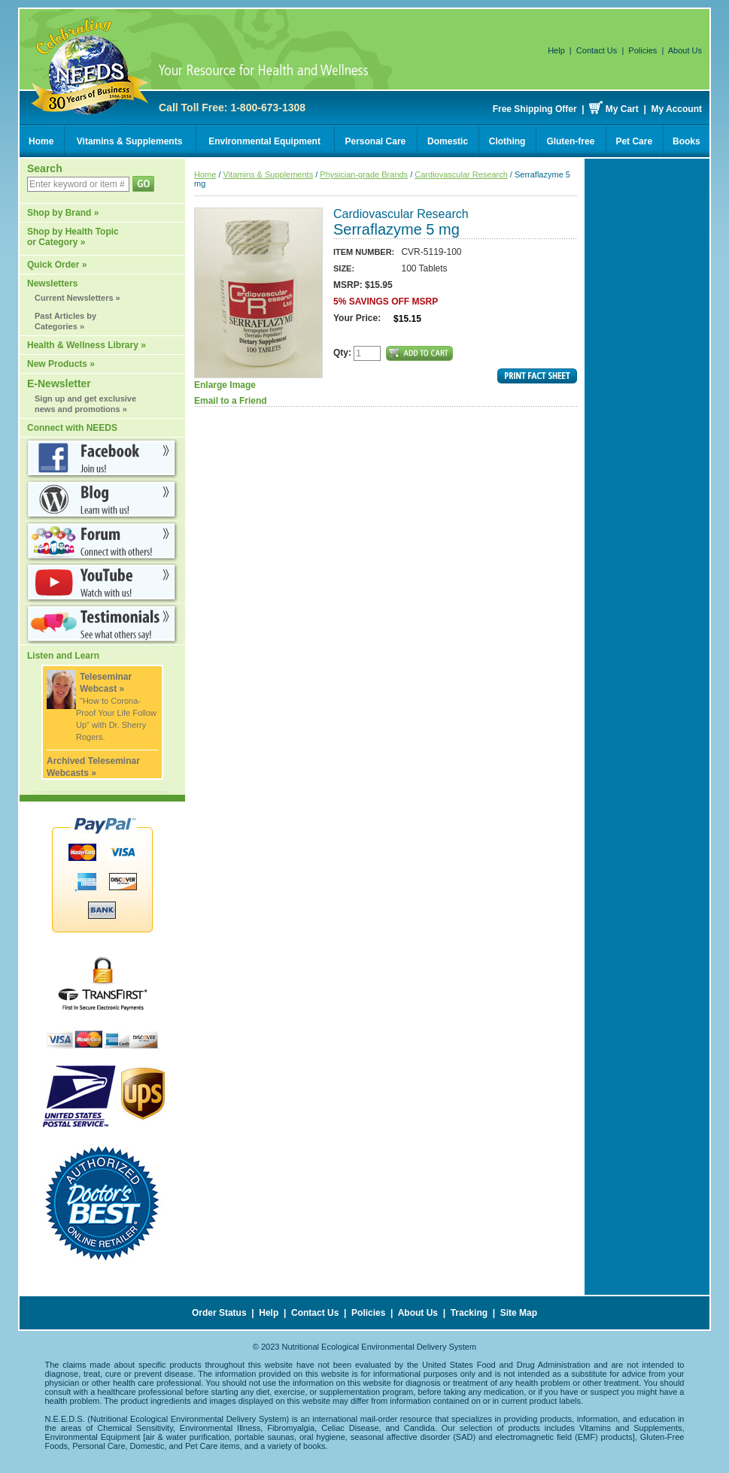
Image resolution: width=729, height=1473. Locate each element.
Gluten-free (570, 141)
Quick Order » (57, 264)
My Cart (622, 109)
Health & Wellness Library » (86, 345)
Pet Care (633, 141)
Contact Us (596, 50)
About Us (685, 50)
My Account (676, 109)
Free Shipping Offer (535, 109)
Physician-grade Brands (364, 174)
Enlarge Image (258, 299)
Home (41, 141)
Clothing (507, 141)
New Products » (61, 364)
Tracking (469, 1313)
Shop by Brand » (63, 213)
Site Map (518, 1313)
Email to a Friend (230, 401)
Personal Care (375, 141)
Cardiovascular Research (461, 174)
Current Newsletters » (77, 297)
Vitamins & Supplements (129, 141)
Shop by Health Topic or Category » (73, 236)
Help (556, 50)
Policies (642, 50)
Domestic (447, 141)
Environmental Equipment (264, 141)
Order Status (219, 1313)
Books (686, 141)
